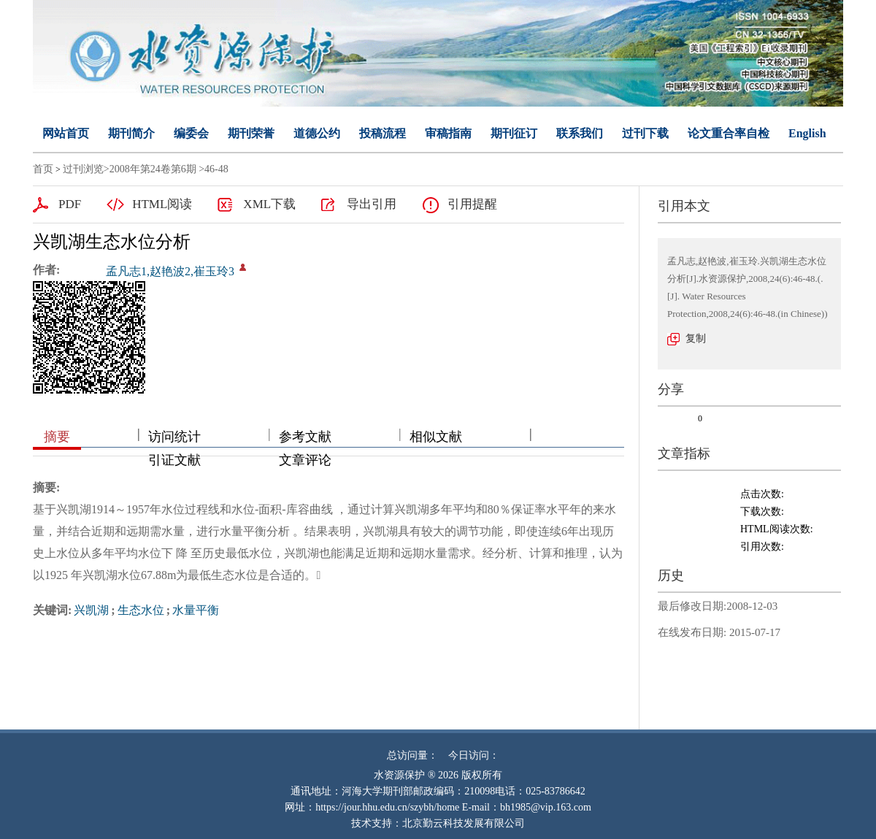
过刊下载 (645, 133)
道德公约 (316, 133)
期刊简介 (131, 133)
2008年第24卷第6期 (153, 169)
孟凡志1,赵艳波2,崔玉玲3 (170, 271)
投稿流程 (382, 133)
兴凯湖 (91, 610)
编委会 (191, 133)
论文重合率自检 (728, 133)
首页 (43, 169)
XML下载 (269, 204)
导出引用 (371, 204)
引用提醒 (472, 204)
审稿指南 (448, 133)
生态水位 (141, 610)
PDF (69, 204)
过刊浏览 (83, 169)
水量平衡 (195, 610)
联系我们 (579, 133)
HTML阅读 (162, 204)
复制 (695, 338)
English (807, 133)
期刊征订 (514, 133)
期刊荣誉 (251, 133)
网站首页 (65, 133)
